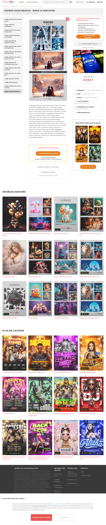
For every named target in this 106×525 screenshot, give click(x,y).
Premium (80, 2)
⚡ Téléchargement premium (48, 153)
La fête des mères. (8, 277)
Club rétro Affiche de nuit (62, 372)
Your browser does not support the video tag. (88, 61)
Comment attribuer (81, 109)
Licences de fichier (57, 475)
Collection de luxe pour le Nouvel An (90, 234)
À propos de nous (72, 483)
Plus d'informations (81, 103)
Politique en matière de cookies (57, 493)
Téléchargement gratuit (48, 172)
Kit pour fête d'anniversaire (63, 277)
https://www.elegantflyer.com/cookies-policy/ (57, 505)
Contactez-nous (72, 479)
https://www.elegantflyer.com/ (57, 503)
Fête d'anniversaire (34, 277)
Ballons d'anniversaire (61, 233)
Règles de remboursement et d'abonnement (72, 474)
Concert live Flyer (8, 413)
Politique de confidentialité (58, 486)
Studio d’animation (32, 2)
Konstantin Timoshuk (90, 97)
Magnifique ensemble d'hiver (89, 277)
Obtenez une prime (88, 167)
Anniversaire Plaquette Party (63, 457)
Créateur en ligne (86, 475)
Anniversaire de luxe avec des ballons (12, 234)
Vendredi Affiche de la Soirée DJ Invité (90, 458)
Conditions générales (57, 480)
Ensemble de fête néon (61, 318)
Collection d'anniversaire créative (39, 233)
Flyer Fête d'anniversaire (88, 372)
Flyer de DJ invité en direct (88, 413)
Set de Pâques (33, 318)
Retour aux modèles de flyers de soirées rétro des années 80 (39, 458)
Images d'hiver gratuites (93, 90)
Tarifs (82, 472)
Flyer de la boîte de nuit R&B (11, 372)
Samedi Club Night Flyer (36, 372)
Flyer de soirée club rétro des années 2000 (38, 414)
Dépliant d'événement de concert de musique (13, 458)
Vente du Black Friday (9, 318)
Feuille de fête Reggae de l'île (63, 413)
